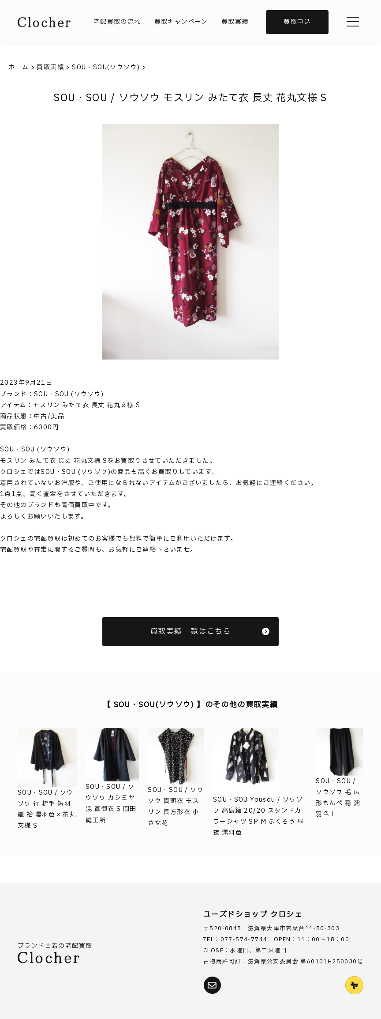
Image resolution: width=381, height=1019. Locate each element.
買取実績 (235, 22)
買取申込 (297, 22)
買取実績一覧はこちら (210, 631)
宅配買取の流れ (117, 22)
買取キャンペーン (181, 22)
